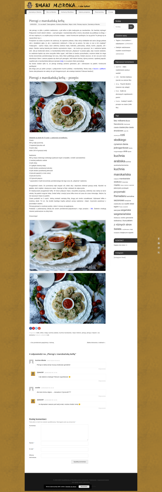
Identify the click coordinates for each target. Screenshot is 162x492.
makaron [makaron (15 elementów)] (116, 179)
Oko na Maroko (51, 12)
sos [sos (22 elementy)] (122, 204)
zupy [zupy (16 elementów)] (131, 229)
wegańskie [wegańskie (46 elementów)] (126, 210)
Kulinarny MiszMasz (67, 12)
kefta (37, 333)
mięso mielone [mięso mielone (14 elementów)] (124, 185)
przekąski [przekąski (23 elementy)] (125, 188)
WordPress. (92, 486)
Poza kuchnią (99, 12)
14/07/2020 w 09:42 (53, 360)
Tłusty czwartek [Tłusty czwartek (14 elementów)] (123, 207)
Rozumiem (84, 486)
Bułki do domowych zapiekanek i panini (124, 94)
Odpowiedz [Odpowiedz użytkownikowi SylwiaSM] (102, 381)
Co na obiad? (42, 24)
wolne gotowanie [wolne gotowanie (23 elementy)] (127, 218)
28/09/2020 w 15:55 (51, 372)
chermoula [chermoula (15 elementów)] (127, 124)
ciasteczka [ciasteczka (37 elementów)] (123, 127)
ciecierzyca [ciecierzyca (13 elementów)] (117, 135)
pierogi (84, 333)
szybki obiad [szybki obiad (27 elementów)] (129, 204)
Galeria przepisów (84, 12)
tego (65, 181)
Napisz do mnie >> (120, 245)
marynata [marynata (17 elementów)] (125, 182)
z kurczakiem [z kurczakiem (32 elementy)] (127, 221)
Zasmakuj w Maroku (35, 12)
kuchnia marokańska (65, 333)
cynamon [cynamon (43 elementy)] (118, 144)
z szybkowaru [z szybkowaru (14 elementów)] (125, 229)
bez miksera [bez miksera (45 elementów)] (119, 120)
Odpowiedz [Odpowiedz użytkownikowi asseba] (102, 396)
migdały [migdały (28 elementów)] (117, 185)
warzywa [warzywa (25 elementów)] (117, 210)
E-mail (31, 449)
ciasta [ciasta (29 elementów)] (116, 127)
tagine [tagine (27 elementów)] (116, 207)
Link (48, 335)
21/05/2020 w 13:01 (51, 400)
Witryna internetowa (32, 456)
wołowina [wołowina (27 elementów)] (117, 221)
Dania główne (51, 24)
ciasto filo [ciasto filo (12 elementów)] (126, 131)
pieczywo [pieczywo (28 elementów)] (117, 188)
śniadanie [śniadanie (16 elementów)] (117, 232)
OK (130, 26)
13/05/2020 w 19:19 (47, 388)
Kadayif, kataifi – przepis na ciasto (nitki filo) (124, 104)
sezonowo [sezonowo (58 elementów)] (119, 200)
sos (99, 333)
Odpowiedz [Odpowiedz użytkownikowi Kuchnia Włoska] (102, 369)
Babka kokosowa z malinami (96, 342)
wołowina (32, 335)
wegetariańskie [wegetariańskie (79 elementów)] (122, 214)
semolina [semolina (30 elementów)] (130, 196)
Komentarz (32, 427)
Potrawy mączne (82, 24)
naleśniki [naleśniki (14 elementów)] (131, 185)
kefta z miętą (44, 333)
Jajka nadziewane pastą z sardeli (123, 70)
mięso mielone (76, 333)
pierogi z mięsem (92, 333)
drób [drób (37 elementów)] (125, 151)
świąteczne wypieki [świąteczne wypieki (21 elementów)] (126, 232)
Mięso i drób (72, 24)
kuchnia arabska (53, 333)
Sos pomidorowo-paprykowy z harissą (42, 342)
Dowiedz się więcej (71, 486)
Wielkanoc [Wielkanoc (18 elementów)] (117, 218)
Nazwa (31, 443)
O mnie (110, 12)
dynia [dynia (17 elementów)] (129, 151)
